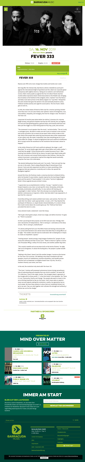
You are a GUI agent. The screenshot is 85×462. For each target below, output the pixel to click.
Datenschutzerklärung (38, 450)
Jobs (33, 440)
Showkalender (61, 432)
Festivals (60, 442)
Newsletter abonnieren (62, 406)
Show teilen (78, 12)
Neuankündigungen (63, 435)
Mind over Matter (39, 53)
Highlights (60, 439)
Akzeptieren (44, 457)
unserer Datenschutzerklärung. (71, 456)
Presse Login (69, 445)
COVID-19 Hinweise (37, 437)
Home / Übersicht (62, 429)
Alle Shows (43, 344)
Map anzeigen (61, 73)
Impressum (35, 443)
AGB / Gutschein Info (38, 447)
